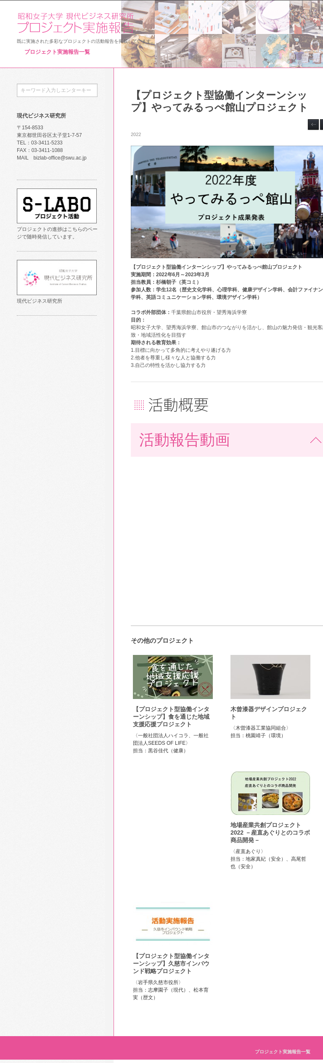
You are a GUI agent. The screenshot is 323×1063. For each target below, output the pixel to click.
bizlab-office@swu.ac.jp (60, 158)
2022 (136, 134)
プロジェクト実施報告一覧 (57, 52)
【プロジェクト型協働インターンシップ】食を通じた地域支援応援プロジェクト (171, 717)
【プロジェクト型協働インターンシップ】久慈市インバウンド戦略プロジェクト (171, 963)
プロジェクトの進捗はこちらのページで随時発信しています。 (57, 229)
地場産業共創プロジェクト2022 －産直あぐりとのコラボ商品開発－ (270, 832)
